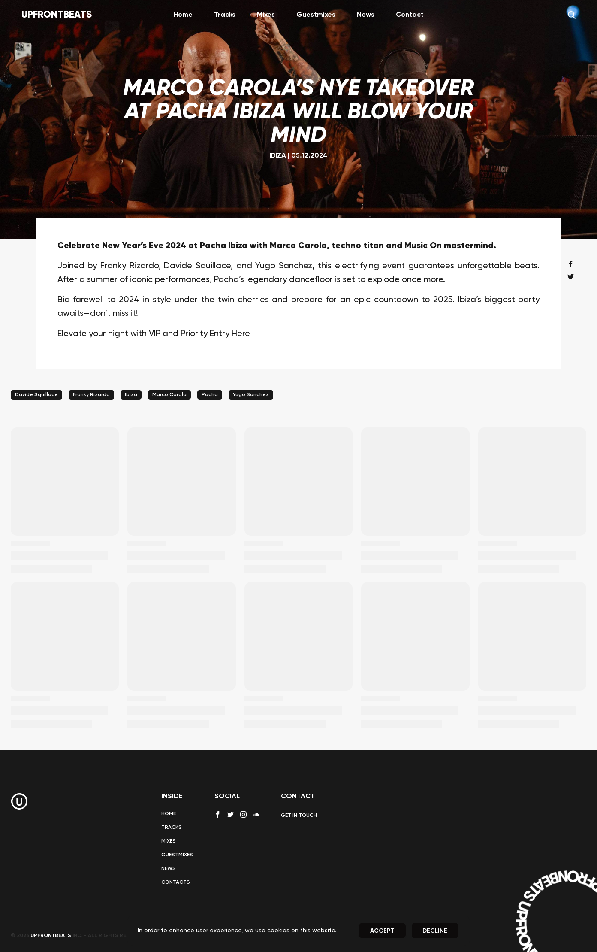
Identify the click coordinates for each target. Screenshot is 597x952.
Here (242, 334)
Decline (434, 931)
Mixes (266, 15)
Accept (382, 931)
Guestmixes (315, 15)
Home (183, 15)
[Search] (572, 15)
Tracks (224, 15)
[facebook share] (570, 264)
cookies (278, 931)
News (365, 15)
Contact (410, 15)
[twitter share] (570, 276)
